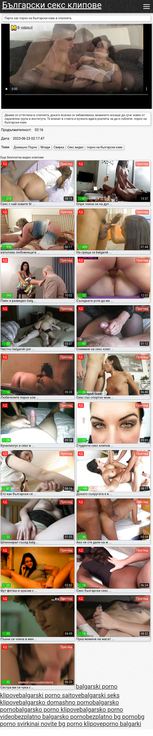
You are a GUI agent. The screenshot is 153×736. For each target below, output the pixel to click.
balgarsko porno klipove (48, 709)
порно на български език (104, 147)
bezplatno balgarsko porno (50, 716)
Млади (45, 147)
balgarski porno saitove (50, 695)
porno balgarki (122, 723)
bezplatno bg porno (112, 716)
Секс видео (75, 147)
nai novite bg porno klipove (67, 723)
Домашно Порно (25, 147)
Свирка (59, 147)
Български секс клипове (52, 5)
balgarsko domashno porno (56, 702)
